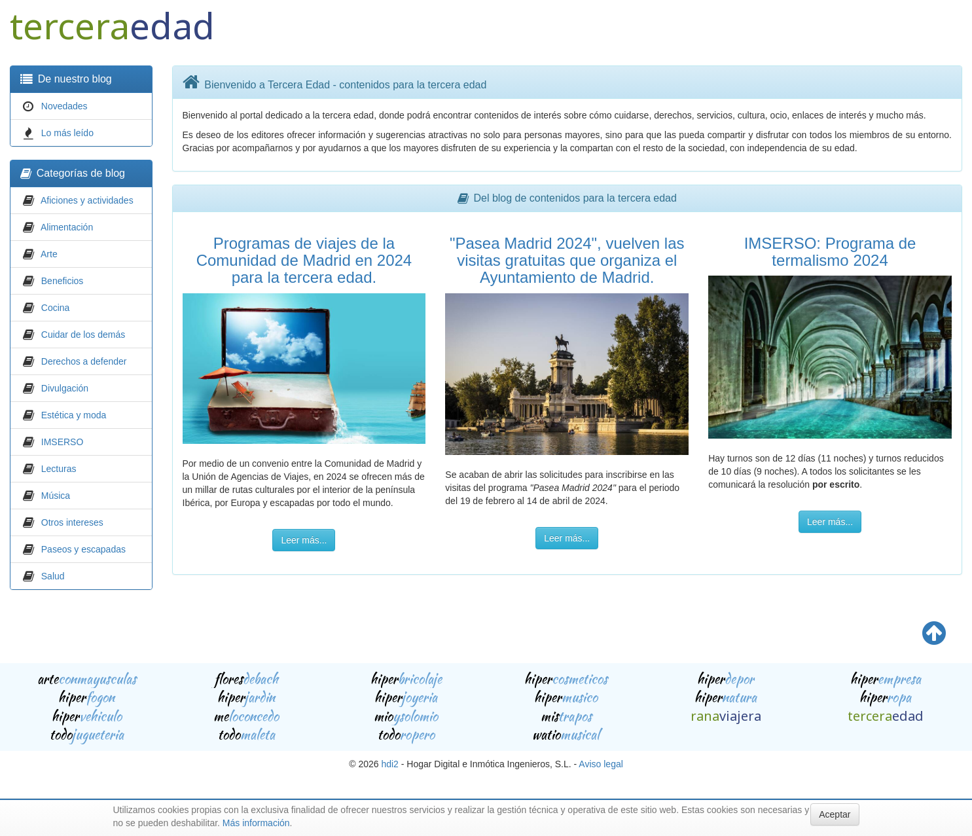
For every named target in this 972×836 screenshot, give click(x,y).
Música (55, 495)
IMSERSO (62, 442)
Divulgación (64, 388)
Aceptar (834, 814)
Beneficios (62, 281)
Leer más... (304, 540)
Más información (256, 823)
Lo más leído (67, 133)
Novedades (64, 106)
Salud (53, 576)
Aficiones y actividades (87, 200)
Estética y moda (74, 415)
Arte (49, 254)
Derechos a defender (84, 361)
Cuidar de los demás (83, 334)
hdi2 (389, 764)
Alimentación (67, 227)
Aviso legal (600, 764)
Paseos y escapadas (83, 549)
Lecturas (59, 468)
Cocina (55, 307)
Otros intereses (72, 522)
